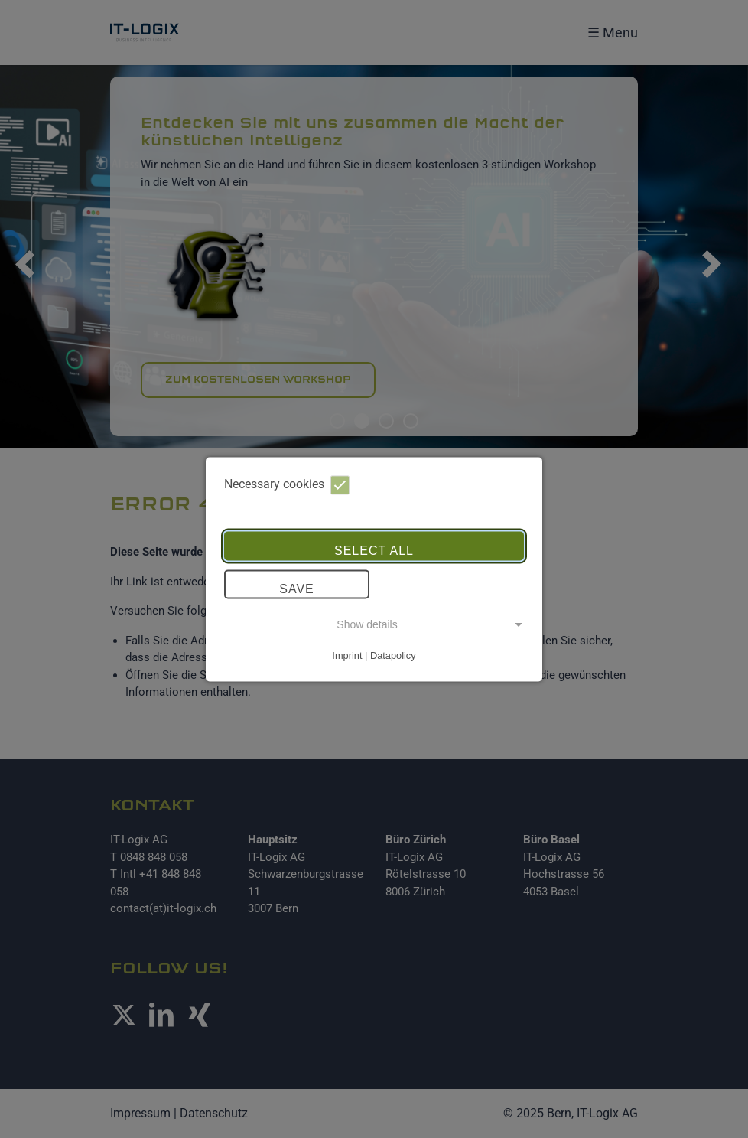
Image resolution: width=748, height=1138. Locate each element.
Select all (374, 551)
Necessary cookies (287, 484)
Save (296, 589)
